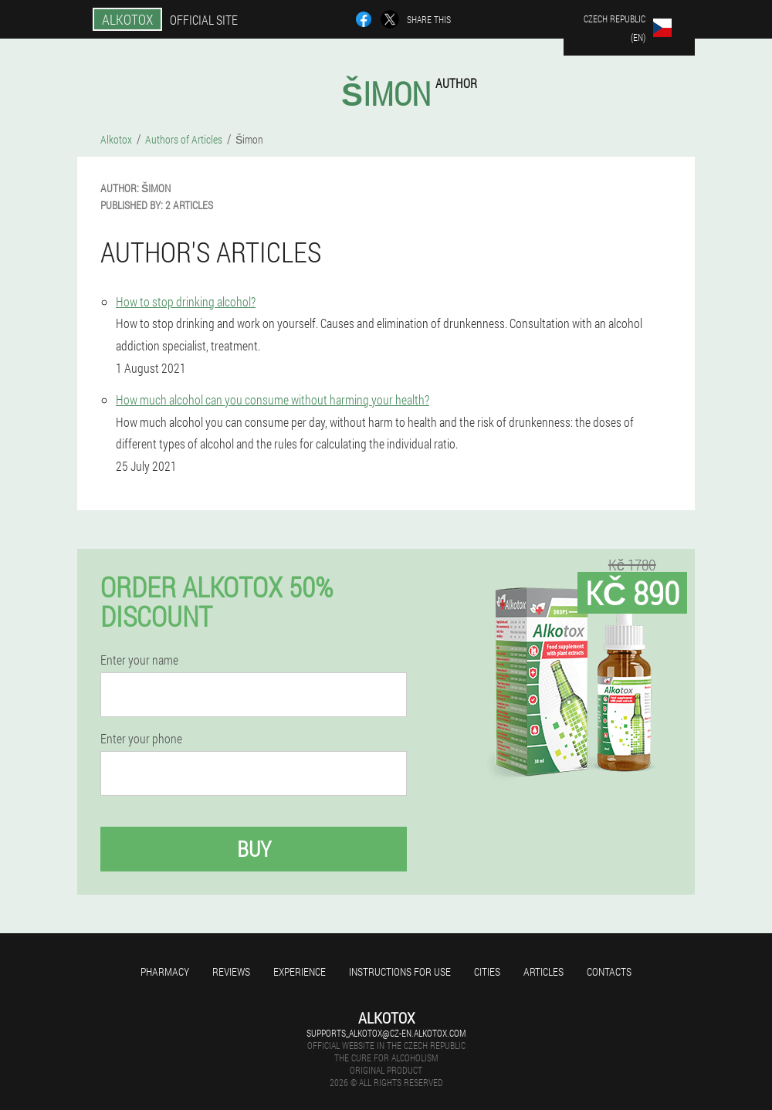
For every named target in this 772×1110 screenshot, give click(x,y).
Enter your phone (141, 739)
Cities (487, 971)
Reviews (231, 971)
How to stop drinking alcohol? (186, 301)
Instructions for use (400, 971)
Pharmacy (165, 971)
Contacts (609, 971)
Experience (299, 971)
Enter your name (139, 660)
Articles (543, 971)
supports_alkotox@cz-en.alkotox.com (386, 1033)
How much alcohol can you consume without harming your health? (272, 399)
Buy (254, 848)
